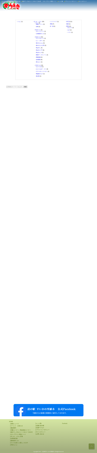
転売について (5, 3)
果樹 (51, 24)
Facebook (64, 423)
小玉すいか (38, 65)
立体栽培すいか (40, 33)
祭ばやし (38, 47)
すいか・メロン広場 (7, 1)
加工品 (68, 21)
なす (69, 30)
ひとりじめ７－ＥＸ (41, 69)
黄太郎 (38, 76)
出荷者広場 (17, 1)
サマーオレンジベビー (41, 71)
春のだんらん (39, 43)
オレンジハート (40, 31)
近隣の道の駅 (40, 425)
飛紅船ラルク (39, 73)
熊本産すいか (15, 440)
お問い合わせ (14, 3)
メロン (36, 23)
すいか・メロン (38, 21)
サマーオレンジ (40, 38)
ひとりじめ (39, 66)
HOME (11, 421)
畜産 (67, 24)
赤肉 (37, 26)
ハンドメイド (53, 21)
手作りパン (14, 445)
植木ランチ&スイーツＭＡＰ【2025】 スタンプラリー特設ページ (39, 1)
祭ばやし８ (39, 52)
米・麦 (52, 26)
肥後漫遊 (38, 57)
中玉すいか (38, 30)
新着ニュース (15, 423)
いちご (19, 21)
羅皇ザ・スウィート (41, 55)
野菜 (67, 26)
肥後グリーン (39, 24)
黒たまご (38, 62)
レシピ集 (60, 1)
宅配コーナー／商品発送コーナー (21, 430)
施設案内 (13, 428)
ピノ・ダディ (39, 40)
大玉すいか (38, 37)
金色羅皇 (38, 59)
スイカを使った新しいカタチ (19, 442)
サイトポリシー (83, 1)
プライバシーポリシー (71, 1)
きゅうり (70, 27)
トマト (69, 32)
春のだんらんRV (40, 45)
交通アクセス (40, 427)
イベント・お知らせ (17, 426)
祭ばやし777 (39, 50)
